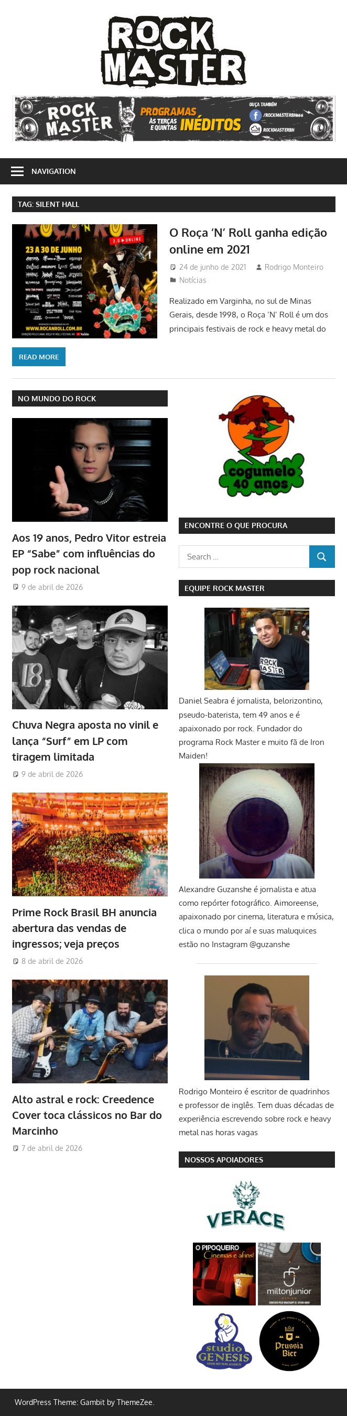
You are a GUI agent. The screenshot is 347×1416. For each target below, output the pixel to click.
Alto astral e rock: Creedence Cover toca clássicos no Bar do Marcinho (87, 1115)
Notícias (193, 280)
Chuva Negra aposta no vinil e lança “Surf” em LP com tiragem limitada (85, 740)
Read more (39, 357)
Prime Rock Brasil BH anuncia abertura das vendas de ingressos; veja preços (84, 928)
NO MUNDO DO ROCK (57, 398)
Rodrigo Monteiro (294, 266)
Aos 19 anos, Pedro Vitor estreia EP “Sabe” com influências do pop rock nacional (89, 553)
